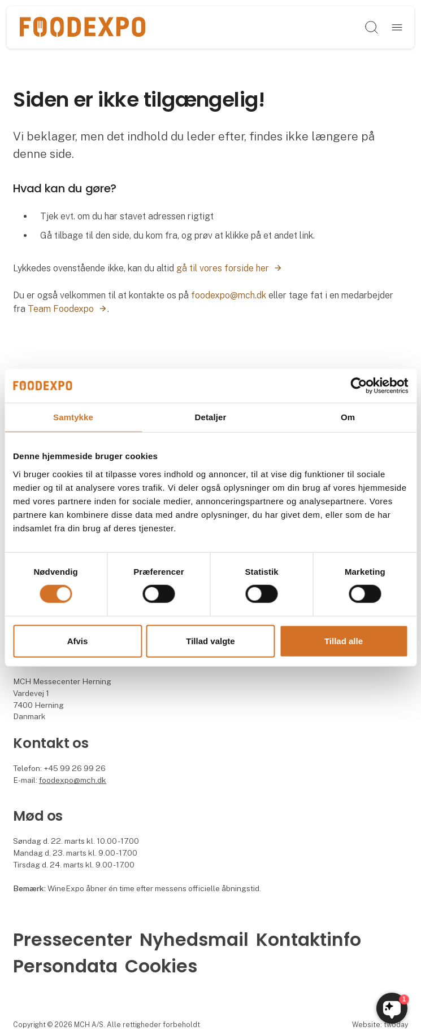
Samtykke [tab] (73, 416)
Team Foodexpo (61, 308)
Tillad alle (343, 641)
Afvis (77, 641)
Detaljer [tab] (211, 416)
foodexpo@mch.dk (228, 295)
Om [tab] (348, 416)
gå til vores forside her (222, 268)
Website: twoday (380, 1024)
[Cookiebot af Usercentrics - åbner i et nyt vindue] (358, 385)
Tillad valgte (210, 641)
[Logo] (82, 27)
